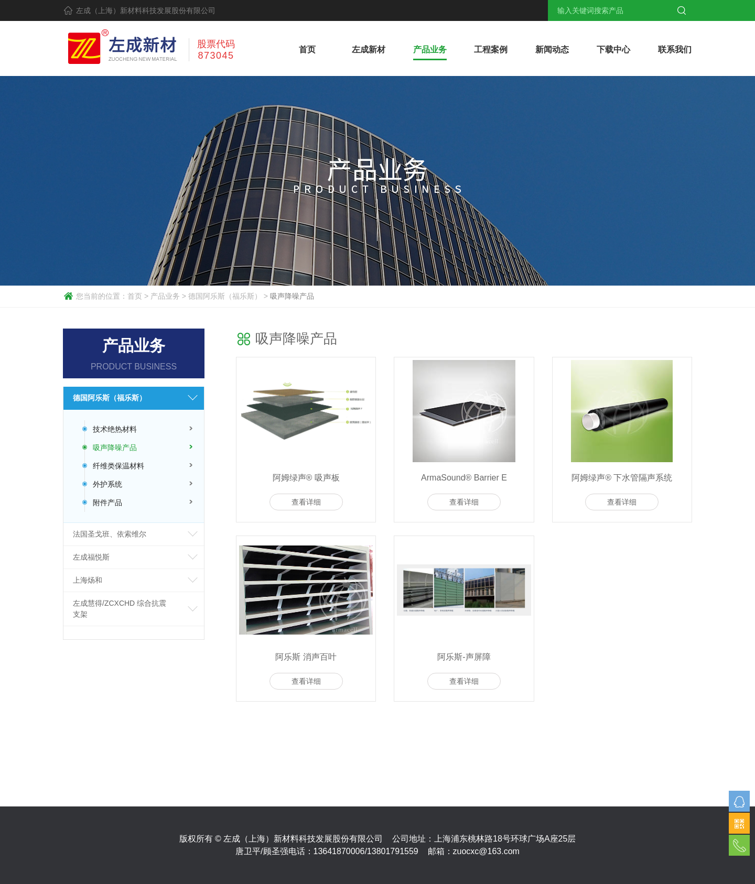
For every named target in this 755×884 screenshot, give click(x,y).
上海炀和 (87, 580)
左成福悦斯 (91, 557)
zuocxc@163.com (486, 851)
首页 (134, 296)
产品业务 (165, 296)
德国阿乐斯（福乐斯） (225, 296)
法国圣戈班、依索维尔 (109, 534)
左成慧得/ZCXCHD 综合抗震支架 (119, 608)
